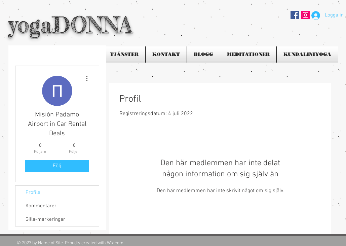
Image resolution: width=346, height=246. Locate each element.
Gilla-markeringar (45, 219)
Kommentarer (41, 206)
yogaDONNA (70, 24)
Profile (33, 192)
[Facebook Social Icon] (295, 15)
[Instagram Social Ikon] (305, 15)
